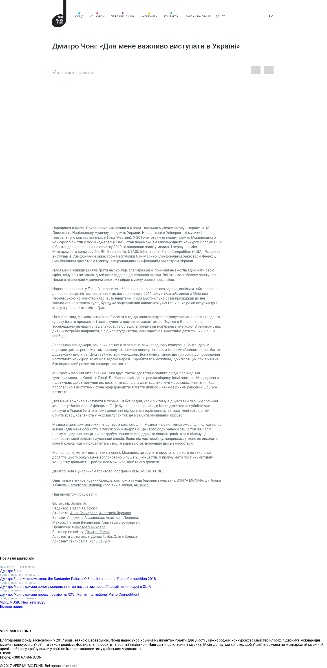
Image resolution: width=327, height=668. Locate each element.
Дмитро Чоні (11, 571)
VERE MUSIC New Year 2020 (22, 602)
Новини (69, 73)
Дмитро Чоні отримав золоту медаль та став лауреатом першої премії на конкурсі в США (75, 586)
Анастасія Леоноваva (119, 522)
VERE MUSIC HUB (122, 16)
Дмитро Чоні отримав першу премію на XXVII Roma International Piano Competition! (69, 594)
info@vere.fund (24, 653)
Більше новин (11, 606)
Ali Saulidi (141, 485)
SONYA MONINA (190, 480)
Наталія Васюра (83, 508)
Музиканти (148, 16)
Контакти (171, 16)
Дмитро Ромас (97, 532)
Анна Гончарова (83, 513)
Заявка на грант (198, 16)
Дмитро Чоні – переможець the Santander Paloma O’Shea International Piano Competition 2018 (78, 579)
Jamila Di (78, 503)
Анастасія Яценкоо (115, 513)
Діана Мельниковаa (88, 527)
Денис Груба (101, 536)
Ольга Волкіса (126, 536)
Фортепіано (27, 567)
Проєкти (16, 598)
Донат (220, 16)
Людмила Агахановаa (85, 518)
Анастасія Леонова (122, 518)
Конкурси (97, 16)
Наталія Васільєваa (83, 522)
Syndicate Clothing (86, 485)
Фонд (79, 16)
